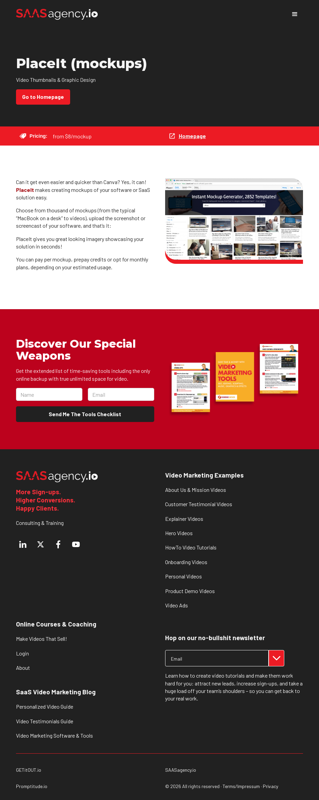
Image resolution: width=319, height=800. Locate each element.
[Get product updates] (217, 658)
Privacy (270, 786)
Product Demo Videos (190, 591)
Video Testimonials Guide (44, 721)
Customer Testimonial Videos (198, 504)
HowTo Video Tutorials (191, 547)
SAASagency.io (180, 770)
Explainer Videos (184, 518)
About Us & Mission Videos (195, 489)
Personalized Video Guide (44, 706)
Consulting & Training (40, 522)
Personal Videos (183, 576)
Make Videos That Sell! (41, 638)
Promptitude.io (31, 786)
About (23, 667)
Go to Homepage (43, 96)
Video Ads (176, 605)
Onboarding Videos (186, 562)
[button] (295, 14)
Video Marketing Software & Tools (54, 735)
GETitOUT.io (28, 770)
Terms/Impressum (241, 786)
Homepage (192, 136)
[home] (57, 14)
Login (22, 653)
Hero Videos (179, 533)
